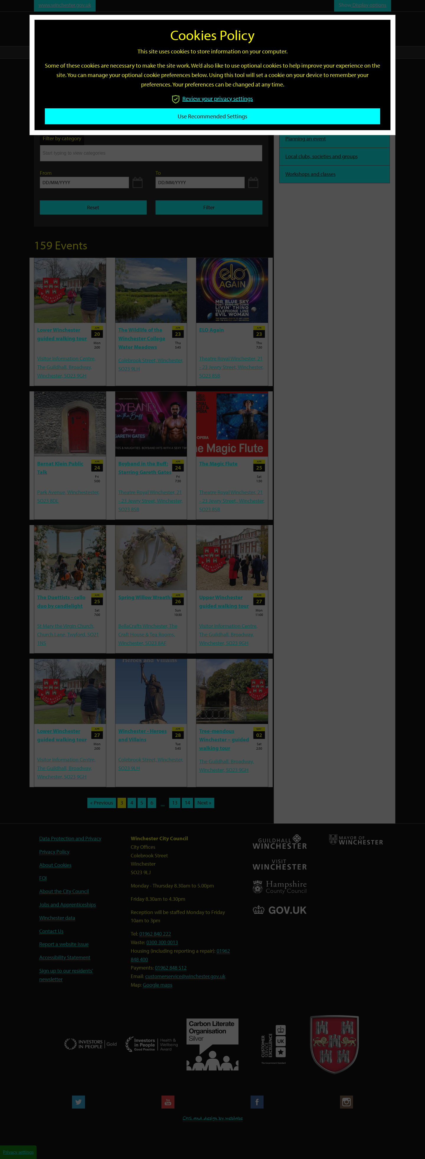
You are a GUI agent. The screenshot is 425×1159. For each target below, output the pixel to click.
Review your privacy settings (212, 98)
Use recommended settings (212, 116)
